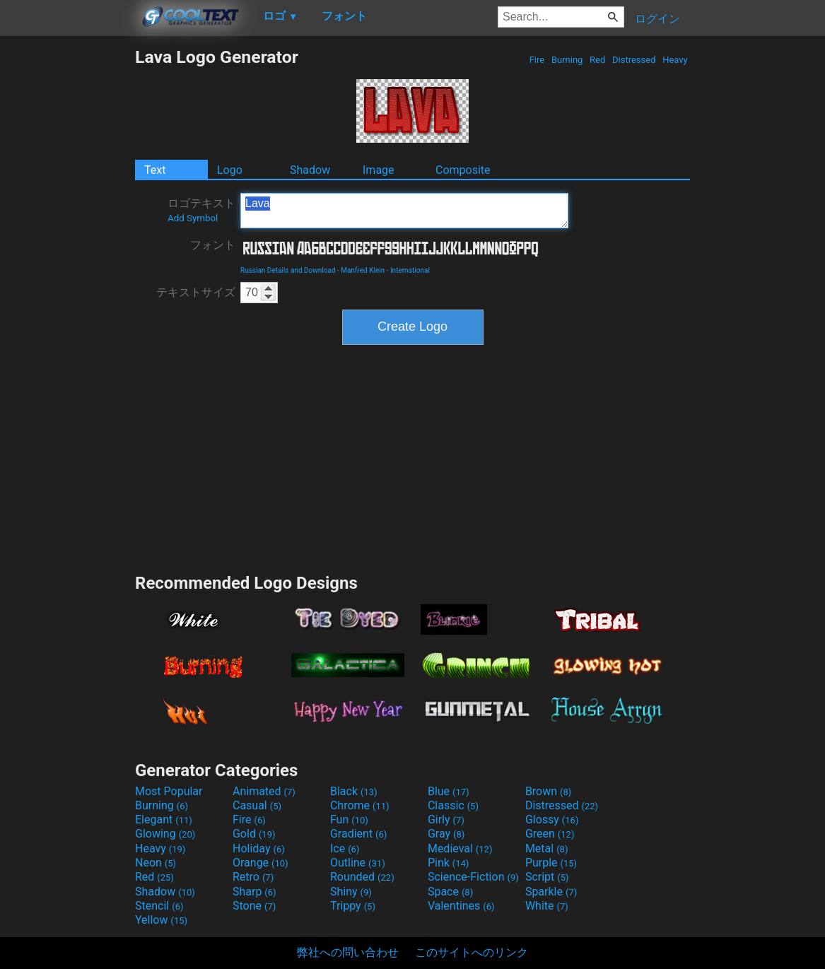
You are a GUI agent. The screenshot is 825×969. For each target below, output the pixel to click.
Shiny (351, 891)
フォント (212, 245)
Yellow (161, 920)
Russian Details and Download (288, 270)
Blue (448, 791)
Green (550, 833)
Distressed (634, 59)
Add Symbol (193, 218)
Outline (357, 862)
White (546, 905)
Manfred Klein (363, 270)
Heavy (675, 59)
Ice (344, 848)
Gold (254, 833)
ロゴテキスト (201, 209)
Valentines (461, 905)
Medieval (460, 848)
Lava (404, 210)
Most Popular (169, 791)
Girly (446, 819)
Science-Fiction (473, 876)
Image (378, 170)
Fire (536, 59)
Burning (567, 59)
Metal (546, 848)
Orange (260, 862)
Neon (155, 862)
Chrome (360, 805)
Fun (349, 819)
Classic (453, 805)
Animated (264, 791)
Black (354, 791)
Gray (446, 833)
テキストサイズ (195, 292)
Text (154, 170)
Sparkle (551, 891)
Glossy (552, 819)
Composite (463, 170)
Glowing (165, 833)
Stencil (159, 905)
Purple (551, 862)
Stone (254, 905)
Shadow (310, 170)
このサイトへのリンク (471, 952)
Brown (548, 791)
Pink (448, 862)
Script (547, 876)
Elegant (163, 819)
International (410, 270)
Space (450, 891)
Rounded (362, 876)
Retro (253, 876)
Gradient (358, 833)
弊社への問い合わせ (348, 952)
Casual (257, 805)
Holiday (259, 848)
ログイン (657, 18)
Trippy (352, 905)
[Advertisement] (67, 259)
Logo (229, 170)
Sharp (254, 891)
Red (597, 59)
